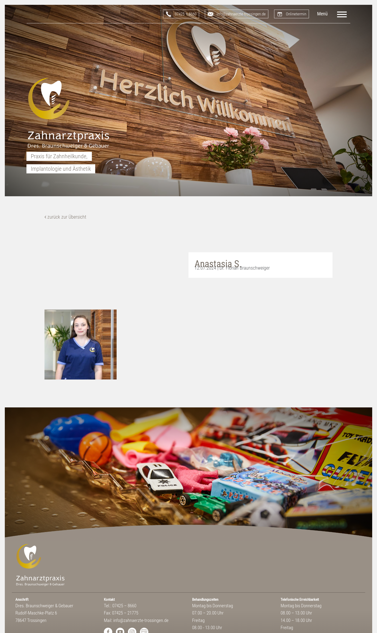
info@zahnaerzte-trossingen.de (241, 14)
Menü (322, 14)
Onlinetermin (296, 14)
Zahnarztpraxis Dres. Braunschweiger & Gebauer (68, 114)
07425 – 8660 (185, 14)
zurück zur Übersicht (65, 217)
